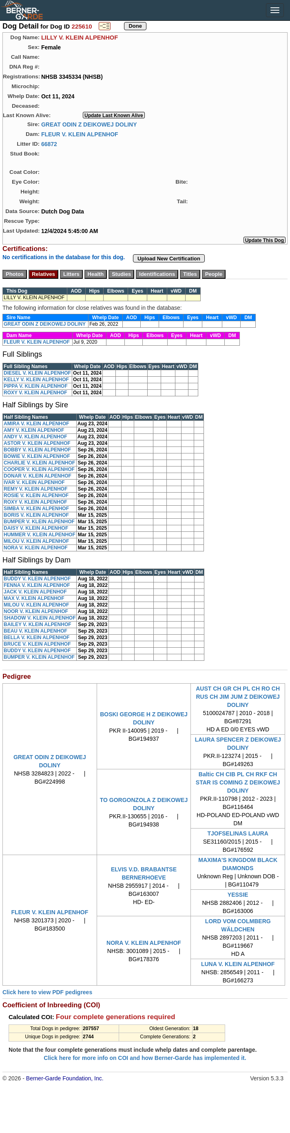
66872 (49, 143)
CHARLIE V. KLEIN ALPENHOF (39, 463)
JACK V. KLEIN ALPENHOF (35, 592)
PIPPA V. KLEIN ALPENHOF (35, 386)
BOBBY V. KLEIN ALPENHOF (37, 450)
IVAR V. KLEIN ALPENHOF (34, 482)
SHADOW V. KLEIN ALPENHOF (39, 618)
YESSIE (238, 894)
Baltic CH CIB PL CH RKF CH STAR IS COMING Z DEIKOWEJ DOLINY (238, 782)
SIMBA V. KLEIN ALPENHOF (36, 508)
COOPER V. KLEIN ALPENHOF (39, 469)
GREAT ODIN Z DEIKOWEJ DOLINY (89, 124)
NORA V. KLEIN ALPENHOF (36, 548)
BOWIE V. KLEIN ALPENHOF (37, 456)
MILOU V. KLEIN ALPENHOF (36, 541)
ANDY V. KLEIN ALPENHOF (35, 437)
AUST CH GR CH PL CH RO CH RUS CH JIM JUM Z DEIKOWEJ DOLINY (238, 696)
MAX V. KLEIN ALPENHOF (34, 598)
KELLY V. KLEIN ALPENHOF (36, 379)
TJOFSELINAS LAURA (237, 833)
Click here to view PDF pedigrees (47, 992)
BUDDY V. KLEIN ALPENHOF (37, 579)
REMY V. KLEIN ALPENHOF (35, 489)
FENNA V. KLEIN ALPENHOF (37, 585)
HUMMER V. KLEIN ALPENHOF (39, 535)
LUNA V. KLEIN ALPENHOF (238, 964)
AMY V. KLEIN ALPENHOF (34, 430)
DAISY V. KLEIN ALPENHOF (36, 528)
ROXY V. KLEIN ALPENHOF (35, 392)
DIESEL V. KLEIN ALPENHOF (37, 373)
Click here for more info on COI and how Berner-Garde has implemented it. (145, 1058)
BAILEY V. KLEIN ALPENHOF (37, 624)
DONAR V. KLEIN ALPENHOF (37, 476)
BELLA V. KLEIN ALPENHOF (36, 637)
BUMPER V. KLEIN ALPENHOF (39, 521)
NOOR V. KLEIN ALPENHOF (36, 611)
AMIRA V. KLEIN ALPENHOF (36, 424)
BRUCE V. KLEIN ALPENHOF (37, 644)
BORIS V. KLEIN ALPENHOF (36, 515)
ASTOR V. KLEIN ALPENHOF (37, 443)
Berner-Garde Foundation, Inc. (65, 1078)
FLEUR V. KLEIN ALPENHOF (79, 134)
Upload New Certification (168, 258)
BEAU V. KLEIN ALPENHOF (35, 631)
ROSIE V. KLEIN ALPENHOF (36, 495)
